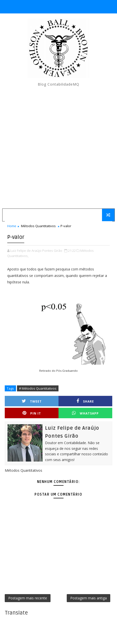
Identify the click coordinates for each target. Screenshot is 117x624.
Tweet (32, 401)
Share (85, 401)
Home (11, 226)
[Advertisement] (58, 148)
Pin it (31, 413)
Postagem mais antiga (88, 598)
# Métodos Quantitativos (37, 388)
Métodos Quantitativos (38, 226)
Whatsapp (85, 413)
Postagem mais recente (27, 598)
